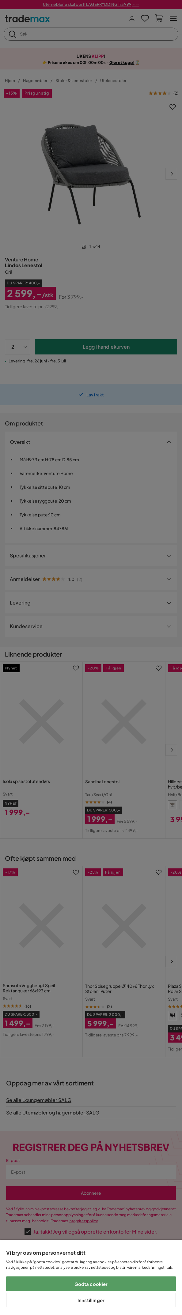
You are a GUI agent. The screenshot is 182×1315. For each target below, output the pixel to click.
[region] (91, 1277)
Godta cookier (91, 1284)
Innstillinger (91, 1300)
